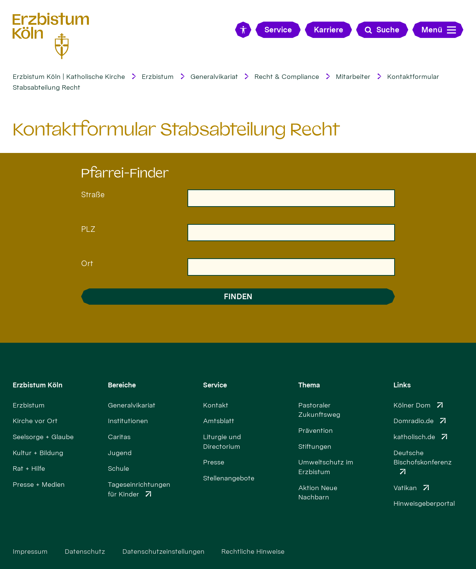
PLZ (88, 229)
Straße (92, 194)
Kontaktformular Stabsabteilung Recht (176, 129)
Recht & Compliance (286, 76)
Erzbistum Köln (37, 385)
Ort (87, 263)
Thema (309, 385)
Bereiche (122, 385)
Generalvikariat (214, 76)
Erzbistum (158, 76)
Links (402, 385)
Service (215, 385)
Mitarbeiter (353, 76)
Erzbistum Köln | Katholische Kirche (69, 76)
